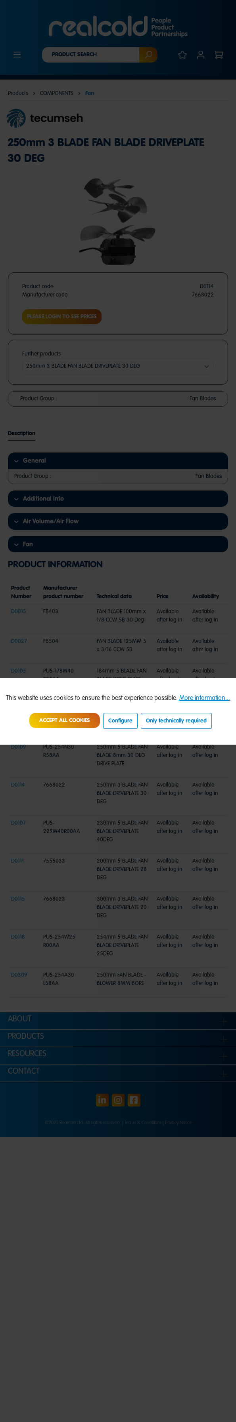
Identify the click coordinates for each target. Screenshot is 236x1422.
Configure (120, 721)
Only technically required (176, 721)
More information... (204, 698)
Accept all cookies (64, 720)
